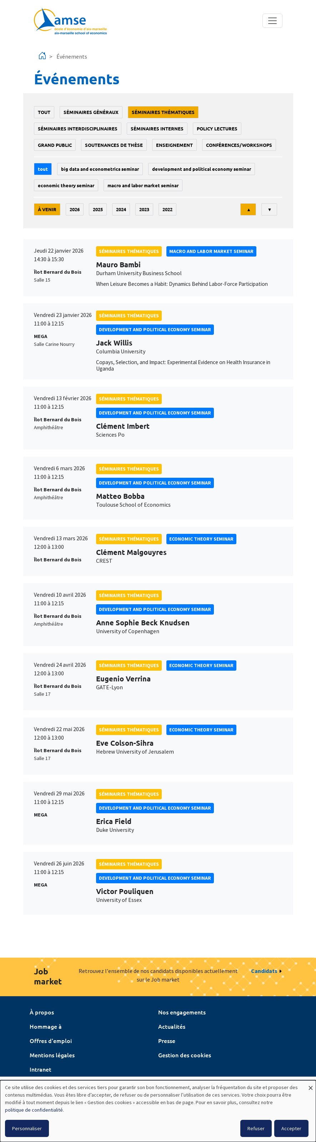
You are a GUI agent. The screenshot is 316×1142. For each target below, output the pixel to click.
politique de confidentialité (34, 1110)
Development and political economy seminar (201, 169)
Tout (44, 112)
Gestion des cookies (184, 1055)
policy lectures (217, 128)
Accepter (291, 1128)
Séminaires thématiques (163, 112)
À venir (47, 209)
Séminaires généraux (91, 112)
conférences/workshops (239, 145)
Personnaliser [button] (27, 1128)
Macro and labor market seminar (143, 185)
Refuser (256, 1128)
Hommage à (46, 1026)
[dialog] (158, 1111)
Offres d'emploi (51, 1040)
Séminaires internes (157, 128)
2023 (144, 209)
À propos (42, 1012)
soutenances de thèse (114, 145)
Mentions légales (52, 1055)
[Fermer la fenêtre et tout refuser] (310, 1084)
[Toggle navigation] (272, 21)
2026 (75, 209)
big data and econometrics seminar (100, 169)
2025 (98, 209)
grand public (55, 145)
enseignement (174, 145)
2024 (121, 209)
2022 (167, 209)
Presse (166, 1040)
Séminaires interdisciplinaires (77, 128)
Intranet (40, 1069)
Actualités (171, 1026)
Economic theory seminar (66, 185)
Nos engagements (182, 1012)
